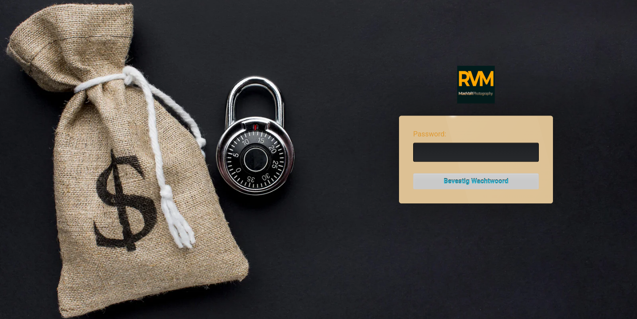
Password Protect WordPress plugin (476, 85)
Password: (429, 134)
